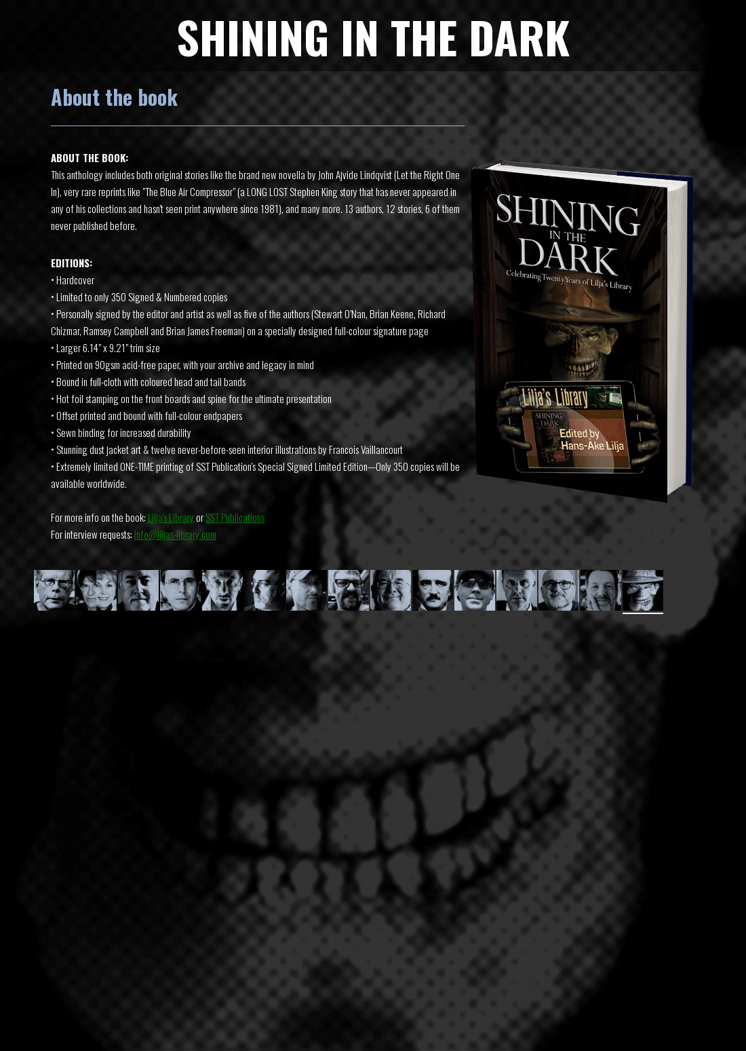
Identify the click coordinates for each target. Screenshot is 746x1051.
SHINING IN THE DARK (373, 36)
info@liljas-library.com (175, 534)
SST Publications (234, 517)
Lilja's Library (171, 517)
